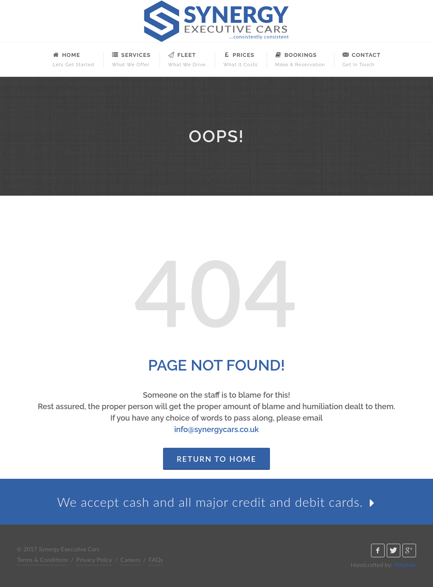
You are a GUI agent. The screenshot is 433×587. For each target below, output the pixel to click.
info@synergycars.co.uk (216, 429)
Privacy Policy (94, 559)
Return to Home (216, 458)
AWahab (405, 564)
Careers (131, 559)
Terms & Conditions (42, 559)
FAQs (156, 559)
